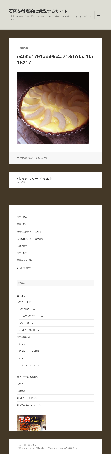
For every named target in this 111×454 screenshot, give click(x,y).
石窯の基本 (22, 217)
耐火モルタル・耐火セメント (30, 405)
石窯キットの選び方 (26, 260)
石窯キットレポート (26, 302)
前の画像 (24, 48)
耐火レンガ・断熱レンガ (28, 398)
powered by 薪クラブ (26, 445)
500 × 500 (42, 158)
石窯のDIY (21, 253)
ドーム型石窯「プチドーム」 (32, 316)
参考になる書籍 (24, 267)
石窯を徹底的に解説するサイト (38, 11)
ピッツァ (23, 344)
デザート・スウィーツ (29, 365)
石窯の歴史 (22, 224)
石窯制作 (21, 391)
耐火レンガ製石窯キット (30, 330)
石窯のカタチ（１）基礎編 (29, 231)
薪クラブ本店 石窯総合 (27, 377)
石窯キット (22, 384)
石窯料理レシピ (24, 337)
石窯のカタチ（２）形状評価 (30, 239)
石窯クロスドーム (27, 309)
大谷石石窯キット (27, 323)
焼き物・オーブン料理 (29, 351)
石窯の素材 (22, 246)
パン (21, 358)
